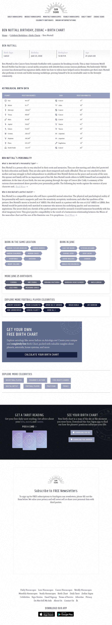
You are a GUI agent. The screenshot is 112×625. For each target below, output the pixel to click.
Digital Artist (12, 386)
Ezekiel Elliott (33, 309)
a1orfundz (13, 258)
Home (4, 35)
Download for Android (81, 439)
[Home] (56, 7)
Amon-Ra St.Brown (54, 304)
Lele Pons (14, 287)
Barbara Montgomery (74, 282)
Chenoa (87, 258)
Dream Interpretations (66, 20)
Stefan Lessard (87, 247)
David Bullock (69, 258)
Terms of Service (66, 597)
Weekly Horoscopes (33, 16)
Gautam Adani (69, 247)
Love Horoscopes (45, 590)
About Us (58, 600)
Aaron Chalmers (14, 253)
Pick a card (29, 426)
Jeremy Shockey (14, 304)
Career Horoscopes (63, 590)
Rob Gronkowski (14, 309)
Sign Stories (37, 597)
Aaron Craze (33, 253)
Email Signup (51, 597)
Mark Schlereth (33, 304)
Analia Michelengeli (70, 263)
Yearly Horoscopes (71, 16)
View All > (51, 309)
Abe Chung (32, 282)
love (23, 421)
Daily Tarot (87, 16)
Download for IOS (81, 432)
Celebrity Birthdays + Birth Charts (25, 35)
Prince (66, 386)
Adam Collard (13, 263)
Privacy (89, 597)
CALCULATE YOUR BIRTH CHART (42, 354)
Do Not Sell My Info (43, 600)
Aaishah (32, 258)
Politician (51, 386)
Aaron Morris (39, 247)
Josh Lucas (87, 253)
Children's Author (37, 379)
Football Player (32, 386)
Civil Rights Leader (61, 379)
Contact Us (69, 600)
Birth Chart (63, 593)
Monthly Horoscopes (52, 16)
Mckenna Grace (32, 287)
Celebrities (25, 597)
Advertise (79, 597)
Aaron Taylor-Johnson (17, 247)
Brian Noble (74, 304)
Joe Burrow (92, 304)
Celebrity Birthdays (45, 20)
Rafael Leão (68, 253)
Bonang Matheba (52, 282)
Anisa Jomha (96, 282)
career (40, 421)
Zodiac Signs (99, 16)
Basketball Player (14, 379)
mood (28, 421)
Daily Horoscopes (15, 16)
